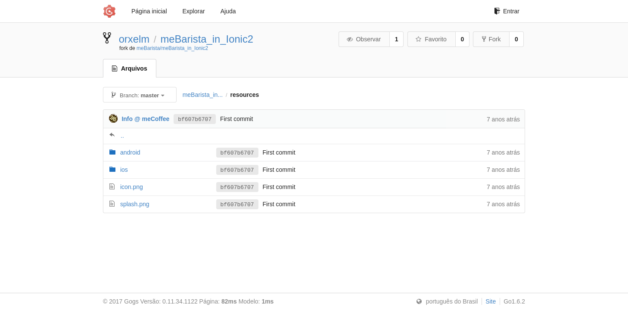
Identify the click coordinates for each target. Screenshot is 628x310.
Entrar (506, 11)
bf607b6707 (194, 119)
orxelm (134, 39)
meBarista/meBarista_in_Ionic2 (172, 48)
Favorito (431, 39)
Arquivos (129, 68)
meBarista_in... (203, 95)
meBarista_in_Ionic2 (206, 39)
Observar (363, 39)
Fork (491, 39)
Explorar (194, 11)
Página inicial (149, 11)
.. (122, 135)
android (130, 152)
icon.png (131, 186)
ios (124, 169)
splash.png (134, 204)
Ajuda (228, 11)
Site (490, 301)
